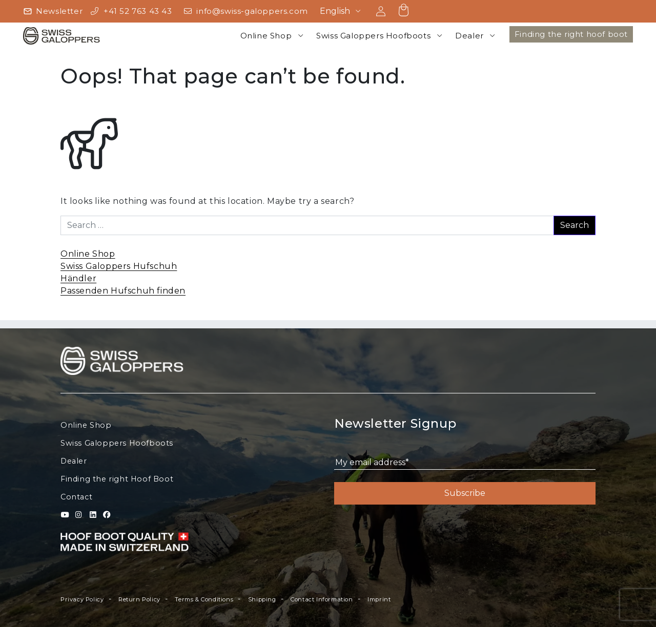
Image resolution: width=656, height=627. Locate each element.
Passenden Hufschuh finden (123, 291)
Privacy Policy (82, 599)
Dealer (469, 35)
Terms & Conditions (204, 599)
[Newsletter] (53, 11)
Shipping (262, 599)
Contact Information (322, 599)
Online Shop (266, 35)
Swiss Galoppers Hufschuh (118, 266)
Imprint (379, 599)
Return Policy (139, 599)
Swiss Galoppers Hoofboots (373, 35)
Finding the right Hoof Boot (116, 479)
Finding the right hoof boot (571, 34)
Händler (78, 278)
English (335, 11)
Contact (76, 496)
